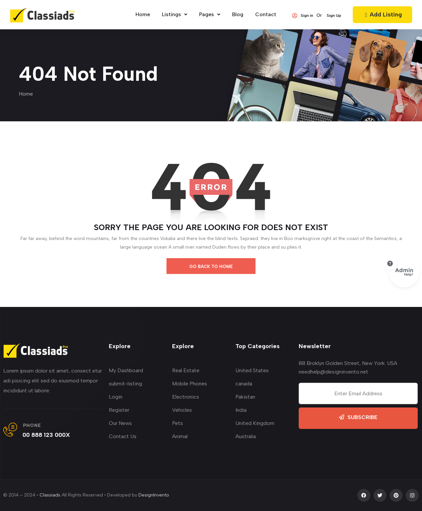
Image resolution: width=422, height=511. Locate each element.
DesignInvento (153, 495)
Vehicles (182, 410)
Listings (174, 14)
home (143, 14)
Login (115, 397)
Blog (237, 14)
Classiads (50, 495)
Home (26, 94)
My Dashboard (126, 370)
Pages (209, 14)
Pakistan (245, 397)
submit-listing (125, 383)
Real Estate (185, 370)
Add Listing (382, 14)
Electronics (185, 397)
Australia (245, 436)
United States (252, 370)
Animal (180, 436)
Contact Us (122, 436)
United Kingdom (254, 423)
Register (119, 410)
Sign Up (334, 15)
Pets (177, 423)
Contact (265, 14)
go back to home (211, 266)
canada (243, 383)
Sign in (302, 15)
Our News (120, 423)
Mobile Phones (189, 383)
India (241, 410)
